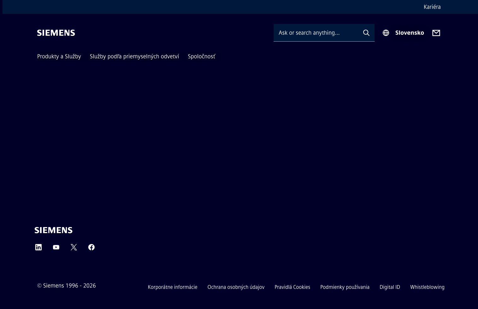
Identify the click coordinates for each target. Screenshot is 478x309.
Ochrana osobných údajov (236, 287)
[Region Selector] (403, 33)
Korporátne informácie (172, 287)
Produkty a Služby (59, 56)
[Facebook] (91, 249)
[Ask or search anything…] (316, 32)
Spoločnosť (201, 56)
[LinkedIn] (38, 249)
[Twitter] (74, 249)
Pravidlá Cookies (292, 287)
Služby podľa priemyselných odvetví (134, 56)
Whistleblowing (427, 287)
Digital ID (390, 287)
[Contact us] (436, 33)
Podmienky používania (345, 287)
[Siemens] (56, 33)
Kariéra (432, 6)
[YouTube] (56, 249)
